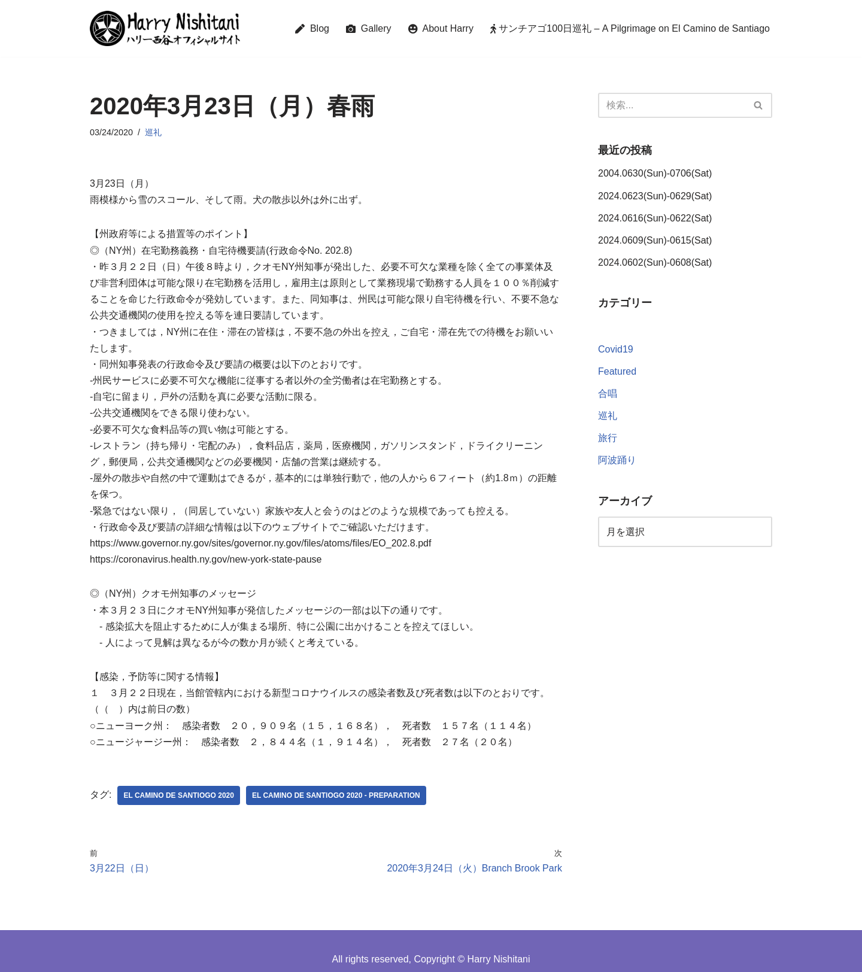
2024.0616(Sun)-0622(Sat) (655, 218)
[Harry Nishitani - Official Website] (165, 28)
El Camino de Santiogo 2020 (178, 795)
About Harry (441, 28)
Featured (617, 371)
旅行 (607, 438)
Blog (312, 28)
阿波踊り (617, 460)
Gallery (368, 28)
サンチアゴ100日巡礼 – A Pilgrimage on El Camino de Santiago (630, 28)
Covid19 (615, 349)
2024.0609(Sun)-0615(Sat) (655, 240)
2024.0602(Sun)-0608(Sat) (655, 262)
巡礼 (153, 132)
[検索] (671, 105)
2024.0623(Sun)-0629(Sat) (655, 196)
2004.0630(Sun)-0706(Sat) (655, 173)
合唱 (607, 393)
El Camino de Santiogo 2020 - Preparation (336, 795)
